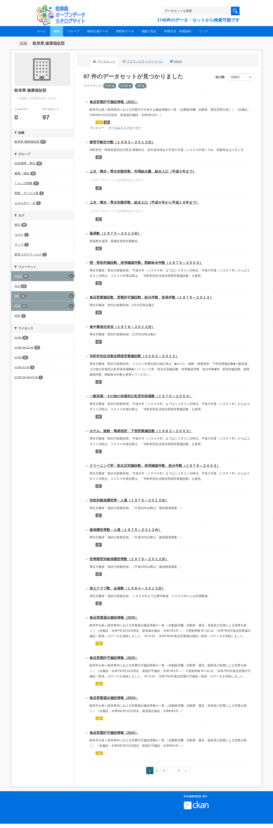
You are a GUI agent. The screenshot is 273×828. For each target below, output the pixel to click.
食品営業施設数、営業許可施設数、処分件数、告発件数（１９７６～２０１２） (151, 297)
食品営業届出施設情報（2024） (113, 698)
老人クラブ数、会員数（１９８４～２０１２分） (127, 588)
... (171, 770)
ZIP (106, 122)
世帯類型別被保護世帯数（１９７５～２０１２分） (128, 559)
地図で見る (148, 31)
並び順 (219, 77)
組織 (57, 31)
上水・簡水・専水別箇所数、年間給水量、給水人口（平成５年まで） (142, 171)
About (176, 61)
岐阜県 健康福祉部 (49, 43)
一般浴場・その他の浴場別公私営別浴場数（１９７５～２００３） (141, 396)
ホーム (41, 31)
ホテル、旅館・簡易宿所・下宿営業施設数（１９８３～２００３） (141, 431)
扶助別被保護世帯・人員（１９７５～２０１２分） (128, 500)
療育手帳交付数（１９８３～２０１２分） (122, 142)
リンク (203, 31)
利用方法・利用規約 (177, 31)
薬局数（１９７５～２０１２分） (115, 233)
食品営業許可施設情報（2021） (113, 102)
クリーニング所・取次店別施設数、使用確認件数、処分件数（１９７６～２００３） (154, 465)
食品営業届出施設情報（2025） (113, 617)
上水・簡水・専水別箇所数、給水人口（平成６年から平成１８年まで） (144, 202)
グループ (73, 31)
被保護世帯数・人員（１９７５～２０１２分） (125, 530)
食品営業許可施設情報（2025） (113, 658)
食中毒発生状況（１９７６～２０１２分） (122, 327)
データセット (104, 61)
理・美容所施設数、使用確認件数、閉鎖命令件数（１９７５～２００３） (146, 263)
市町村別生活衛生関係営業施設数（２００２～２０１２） (134, 356)
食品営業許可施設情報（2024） (113, 733)
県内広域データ (97, 31)
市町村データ (125, 31)
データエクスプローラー (124, 127)
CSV (99, 122)
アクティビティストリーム (143, 61)
